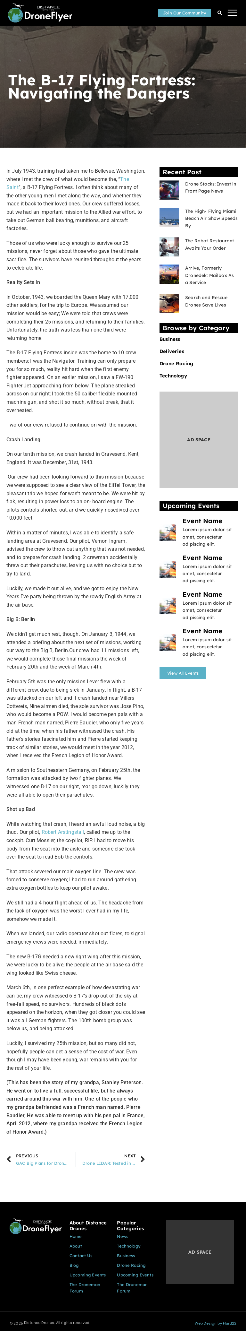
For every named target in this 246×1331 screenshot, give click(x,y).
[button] (232, 13)
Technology (173, 376)
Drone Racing (176, 364)
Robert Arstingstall (63, 832)
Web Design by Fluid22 (215, 1323)
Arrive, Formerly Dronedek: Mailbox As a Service (209, 275)
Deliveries (172, 351)
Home (76, 1236)
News (122, 1236)
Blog (74, 1265)
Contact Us (81, 1255)
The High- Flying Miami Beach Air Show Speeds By (211, 218)
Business (170, 339)
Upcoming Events (88, 1274)
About (76, 1246)
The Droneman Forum (85, 1287)
